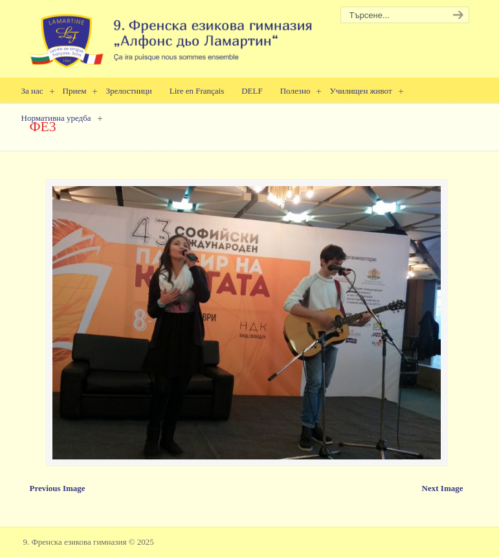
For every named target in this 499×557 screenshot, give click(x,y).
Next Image (442, 488)
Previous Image (57, 488)
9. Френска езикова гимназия (172, 36)
